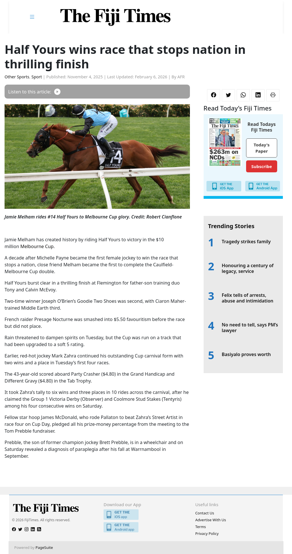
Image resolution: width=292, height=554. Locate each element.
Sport (36, 76)
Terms (200, 526)
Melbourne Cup (37, 246)
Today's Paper (262, 148)
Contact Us (204, 513)
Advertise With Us (210, 519)
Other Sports (17, 76)
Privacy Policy (207, 533)
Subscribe (261, 166)
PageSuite (44, 547)
